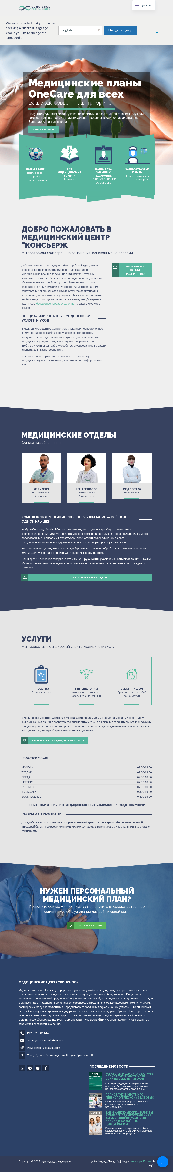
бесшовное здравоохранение (55, 303)
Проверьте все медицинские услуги (53, 740)
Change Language (120, 30)
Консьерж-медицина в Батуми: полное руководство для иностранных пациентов (129, 1076)
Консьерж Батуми (141, 1161)
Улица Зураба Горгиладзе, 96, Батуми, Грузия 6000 (60, 1055)
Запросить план (85, 925)
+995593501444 (38, 1033)
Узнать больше (43, 129)
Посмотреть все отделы (65, 577)
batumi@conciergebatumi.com (45, 1040)
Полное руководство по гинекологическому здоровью (129, 1096)
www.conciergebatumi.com (43, 1047)
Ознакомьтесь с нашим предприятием (129, 270)
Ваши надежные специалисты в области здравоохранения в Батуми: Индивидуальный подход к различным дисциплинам (129, 1118)
